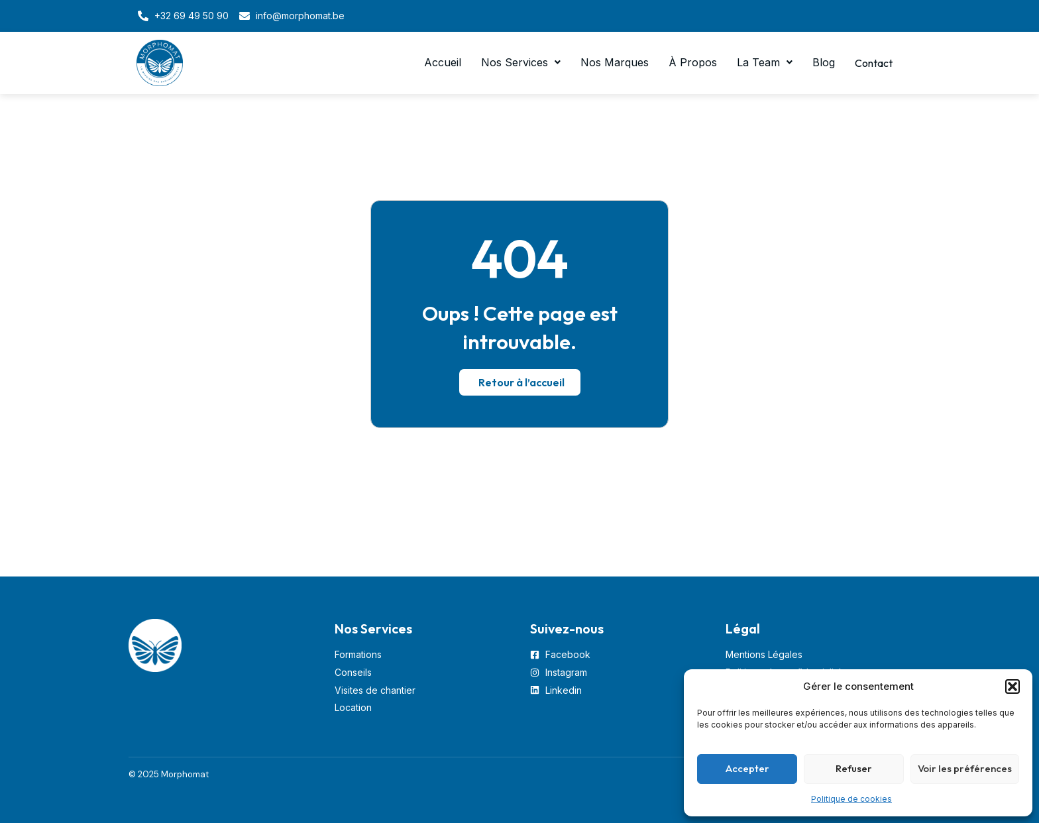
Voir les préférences (965, 768)
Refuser (854, 768)
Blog (819, 63)
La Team (760, 63)
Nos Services (516, 63)
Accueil (438, 63)
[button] (1012, 686)
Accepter (747, 768)
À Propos (688, 63)
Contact (871, 63)
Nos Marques (610, 63)
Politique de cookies (851, 799)
